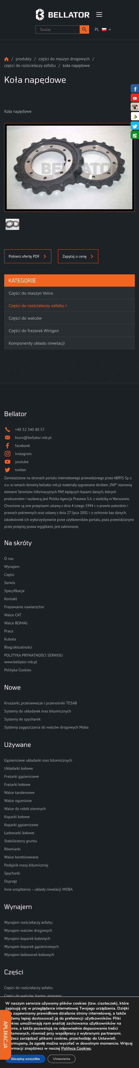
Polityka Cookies (17, 669)
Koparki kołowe (17, 816)
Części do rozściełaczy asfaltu (30, 65)
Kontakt (10, 598)
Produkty (23, 58)
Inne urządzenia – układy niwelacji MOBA (38, 889)
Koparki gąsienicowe (21, 824)
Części (9, 574)
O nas (9, 558)
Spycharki (12, 873)
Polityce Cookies (76, 1048)
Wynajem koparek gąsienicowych (31, 946)
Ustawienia (61, 1059)
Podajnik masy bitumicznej (26, 865)
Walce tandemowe (19, 792)
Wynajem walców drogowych (28, 930)
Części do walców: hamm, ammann (33, 995)
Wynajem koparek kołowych (27, 938)
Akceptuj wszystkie (25, 1059)
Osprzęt (10, 881)
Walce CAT (12, 614)
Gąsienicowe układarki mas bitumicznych (38, 760)
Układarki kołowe (18, 768)
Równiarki (12, 848)
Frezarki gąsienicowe (21, 776)
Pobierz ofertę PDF (28, 256)
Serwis (9, 582)
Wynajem (11, 566)
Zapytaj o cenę (78, 256)
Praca (8, 631)
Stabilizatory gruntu (20, 840)
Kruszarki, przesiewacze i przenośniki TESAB (40, 703)
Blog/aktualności (18, 647)
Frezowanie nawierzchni (24, 606)
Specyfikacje (14, 590)
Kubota (10, 639)
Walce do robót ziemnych (25, 808)
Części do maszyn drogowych (64, 58)
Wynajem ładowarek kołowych (29, 954)
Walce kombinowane (21, 857)
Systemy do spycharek (22, 719)
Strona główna (6, 59)
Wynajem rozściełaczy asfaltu (28, 922)
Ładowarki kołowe (19, 832)
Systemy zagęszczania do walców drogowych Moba (46, 727)
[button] (84, 29)
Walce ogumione (18, 800)
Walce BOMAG (16, 622)
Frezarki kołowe (17, 784)
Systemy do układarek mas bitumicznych (37, 711)
